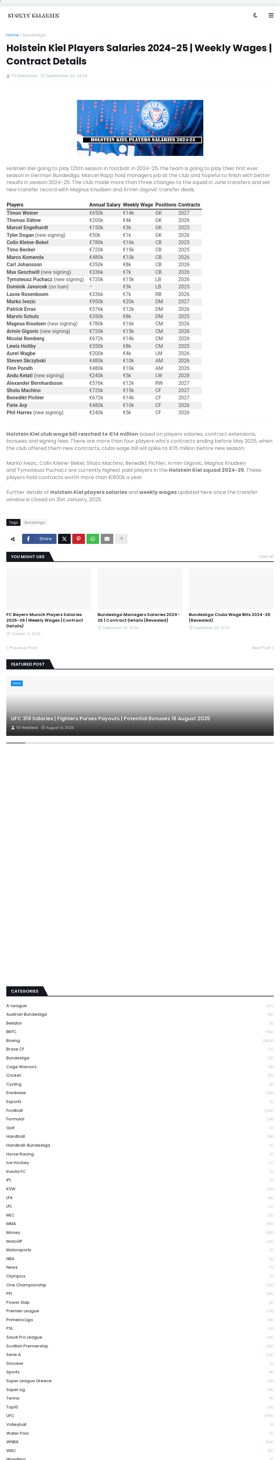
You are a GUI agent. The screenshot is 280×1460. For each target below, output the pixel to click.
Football (140, 1110)
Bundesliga (34, 35)
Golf (140, 1128)
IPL (140, 1180)
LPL (140, 1206)
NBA (140, 1259)
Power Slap (140, 1302)
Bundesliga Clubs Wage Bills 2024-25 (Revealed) (230, 617)
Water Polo (140, 1433)
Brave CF (140, 1049)
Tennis (140, 1398)
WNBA (140, 1442)
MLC (140, 1215)
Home (12, 35)
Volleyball (140, 1424)
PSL (140, 1328)
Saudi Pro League (140, 1337)
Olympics (140, 1276)
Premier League (140, 1311)
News (140, 1267)
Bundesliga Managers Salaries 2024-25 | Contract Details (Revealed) (139, 617)
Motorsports (140, 1250)
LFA (140, 1198)
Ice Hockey (140, 1163)
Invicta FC (140, 1171)
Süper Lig (140, 1390)
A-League (140, 1006)
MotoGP (140, 1241)
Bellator (140, 1023)
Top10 (140, 1407)
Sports (140, 1372)
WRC (140, 1451)
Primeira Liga (140, 1320)
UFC (140, 1416)
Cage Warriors (140, 1067)
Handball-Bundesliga (140, 1145)
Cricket (140, 1075)
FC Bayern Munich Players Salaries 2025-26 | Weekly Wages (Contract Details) (44, 620)
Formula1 (140, 1119)
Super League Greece (140, 1381)
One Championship (140, 1285)
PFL (140, 1294)
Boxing (140, 1041)
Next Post (261, 648)
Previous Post (23, 648)
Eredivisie (140, 1093)
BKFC (140, 1032)
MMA (140, 1224)
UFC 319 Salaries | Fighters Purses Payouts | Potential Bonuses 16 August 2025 (110, 718)
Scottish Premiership (140, 1346)
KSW (140, 1189)
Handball (140, 1136)
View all (266, 556)
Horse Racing (140, 1154)
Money (140, 1232)
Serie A (140, 1355)
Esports (140, 1102)
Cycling (140, 1084)
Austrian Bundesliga (140, 1014)
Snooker (140, 1363)
